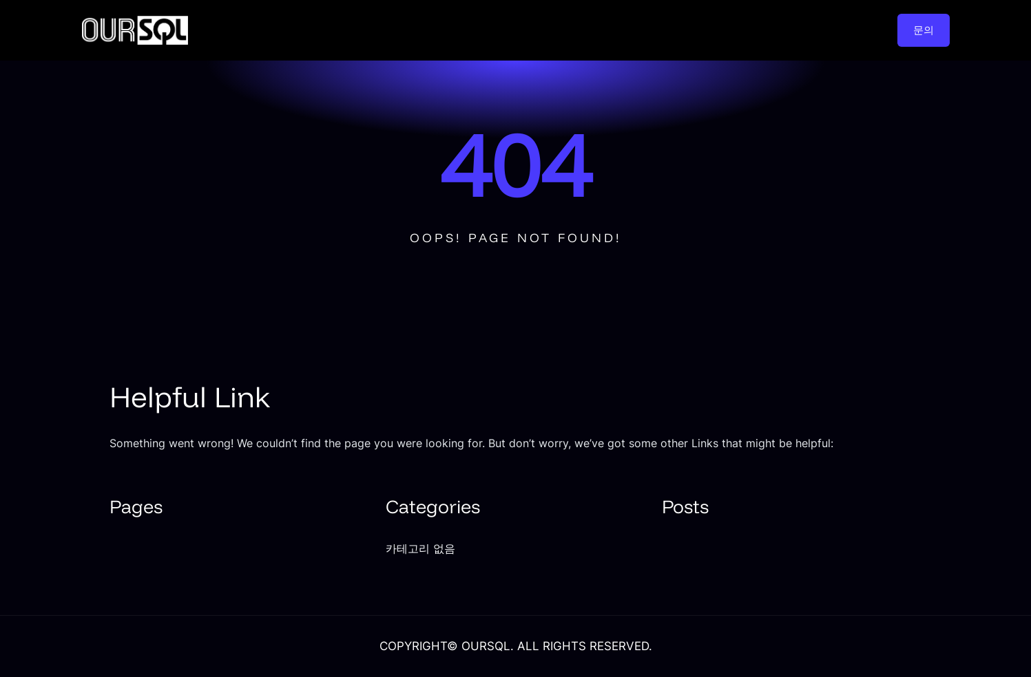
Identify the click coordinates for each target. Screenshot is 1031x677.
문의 (923, 29)
